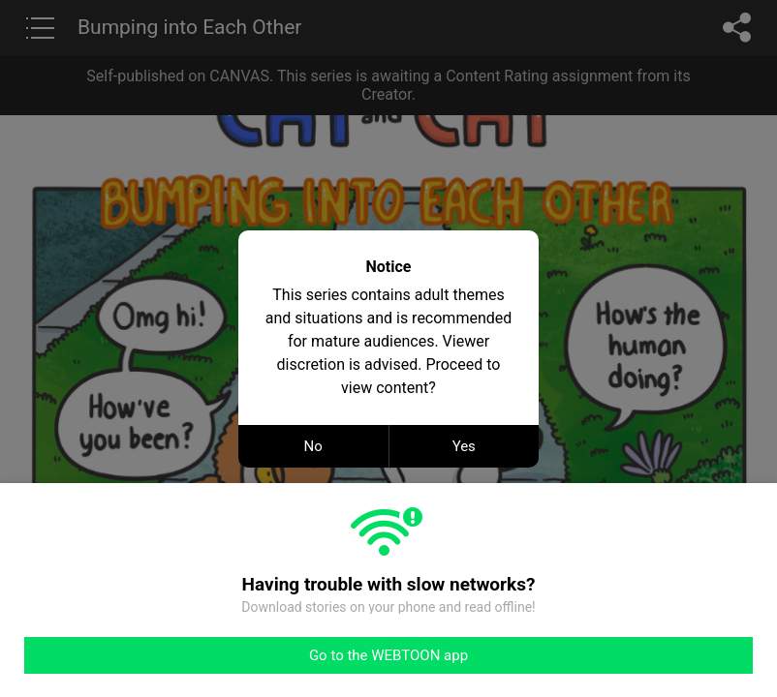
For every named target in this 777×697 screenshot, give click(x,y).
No (313, 446)
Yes (464, 446)
